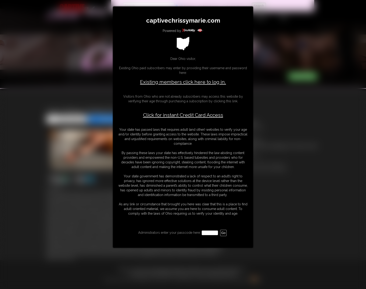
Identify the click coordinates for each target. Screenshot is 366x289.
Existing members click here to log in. (183, 82)
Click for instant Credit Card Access (183, 115)
